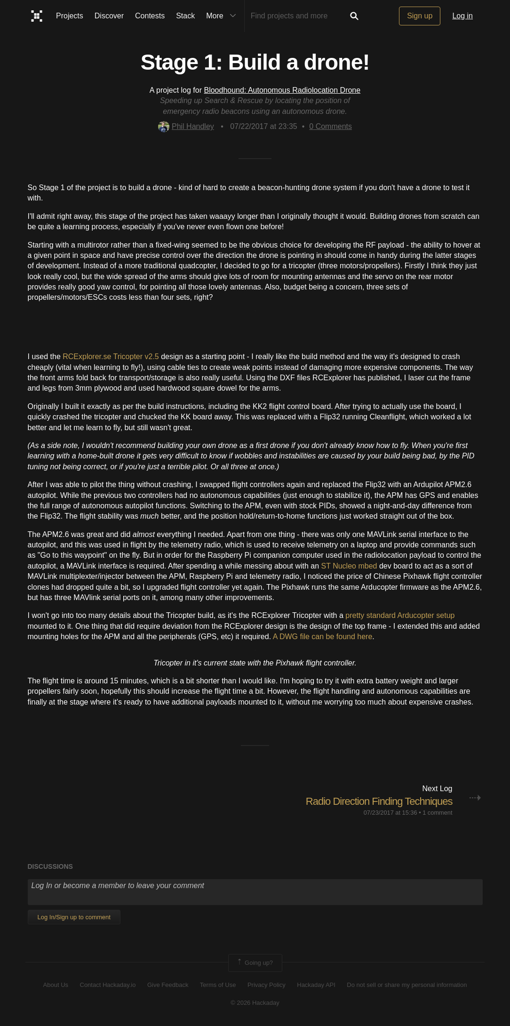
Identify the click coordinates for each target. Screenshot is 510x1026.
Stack (185, 16)
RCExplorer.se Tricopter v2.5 (111, 357)
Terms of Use (218, 984)
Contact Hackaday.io (108, 984)
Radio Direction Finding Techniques (379, 801)
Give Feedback (167, 984)
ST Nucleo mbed (349, 566)
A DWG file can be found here (323, 637)
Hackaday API (316, 984)
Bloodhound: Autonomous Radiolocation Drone (282, 90)
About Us (55, 984)
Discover (109, 16)
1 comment (437, 812)
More (223, 16)
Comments (330, 126)
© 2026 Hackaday (255, 1002)
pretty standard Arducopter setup (399, 615)
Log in (462, 16)
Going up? (254, 963)
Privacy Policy (266, 984)
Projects (69, 16)
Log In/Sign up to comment (74, 917)
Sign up (419, 16)
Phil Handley (186, 126)
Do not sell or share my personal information (407, 984)
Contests (150, 16)
